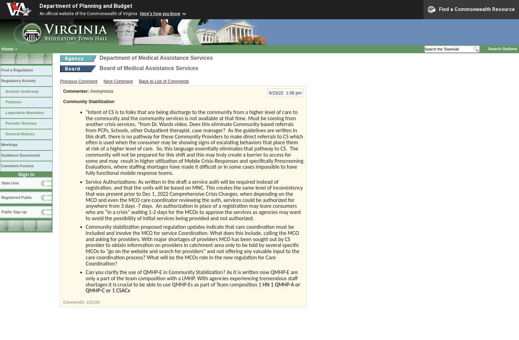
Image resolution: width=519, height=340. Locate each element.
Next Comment (118, 81)
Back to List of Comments (164, 81)
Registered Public (16, 197)
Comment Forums (17, 166)
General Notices (20, 134)
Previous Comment (78, 81)
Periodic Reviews (21, 123)
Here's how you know (160, 13)
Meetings (9, 145)
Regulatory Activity (18, 81)
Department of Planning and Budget (85, 6)
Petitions (13, 102)
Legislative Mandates (24, 113)
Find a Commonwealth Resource (471, 9)
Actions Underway (22, 91)
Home (7, 49)
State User (10, 183)
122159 (93, 302)
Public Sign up (13, 212)
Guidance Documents (20, 155)
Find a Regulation (17, 70)
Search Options (502, 49)
